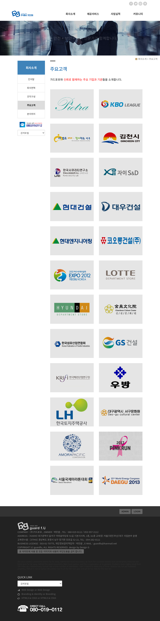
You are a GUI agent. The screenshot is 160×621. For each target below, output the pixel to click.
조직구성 (31, 96)
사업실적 (115, 14)
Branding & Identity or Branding (37, 594)
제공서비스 (93, 14)
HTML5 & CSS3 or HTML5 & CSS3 (37, 597)
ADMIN (125, 511)
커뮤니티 (138, 14)
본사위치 (31, 113)
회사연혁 (31, 87)
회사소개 (70, 14)
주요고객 (31, 105)
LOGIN (137, 511)
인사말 (31, 79)
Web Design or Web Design (34, 589)
